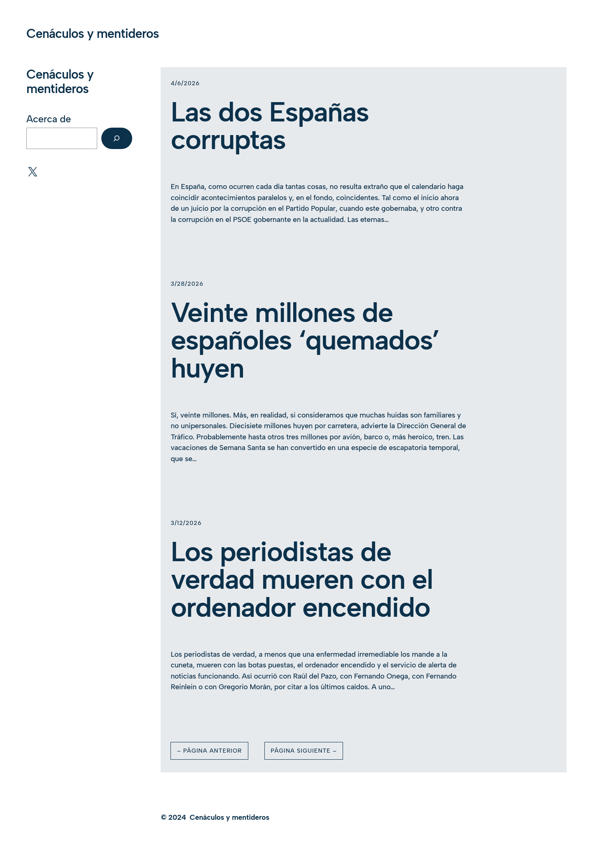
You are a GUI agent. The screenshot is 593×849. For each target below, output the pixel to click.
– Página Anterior (209, 750)
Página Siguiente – (304, 750)
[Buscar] (116, 138)
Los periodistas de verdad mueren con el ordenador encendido (301, 579)
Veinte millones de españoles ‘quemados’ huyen (304, 340)
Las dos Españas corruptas (269, 126)
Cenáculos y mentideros (92, 33)
